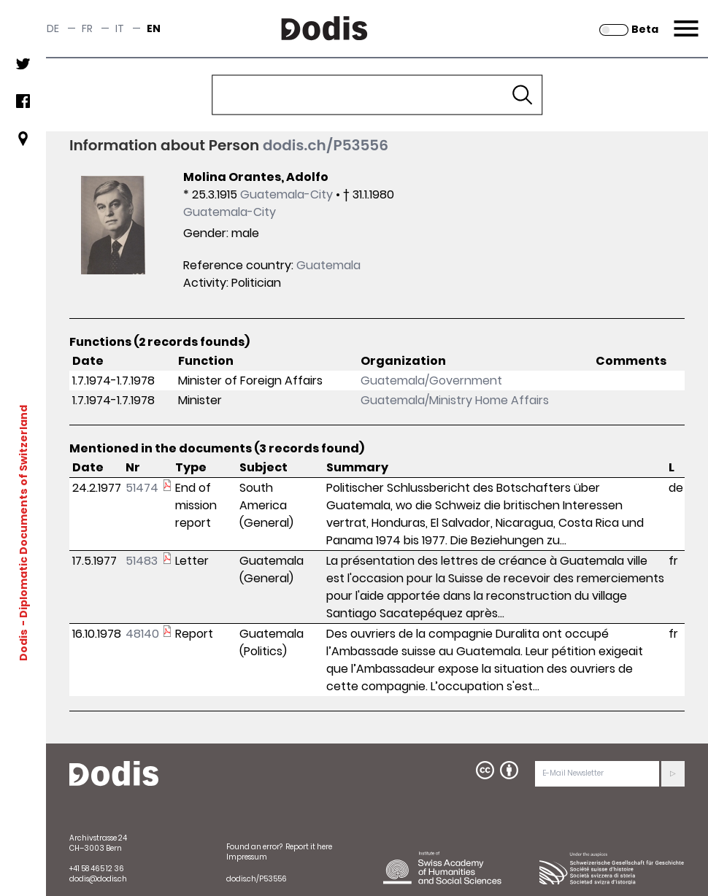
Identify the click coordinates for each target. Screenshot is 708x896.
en (154, 28)
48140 (142, 633)
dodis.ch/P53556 (325, 145)
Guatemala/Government (431, 380)
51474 (142, 487)
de (53, 28)
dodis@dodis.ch (98, 878)
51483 (142, 560)
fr (87, 28)
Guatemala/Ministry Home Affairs (455, 400)
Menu (684, 19)
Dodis (23, 644)
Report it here (308, 846)
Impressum (246, 856)
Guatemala (328, 265)
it (119, 28)
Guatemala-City (286, 194)
